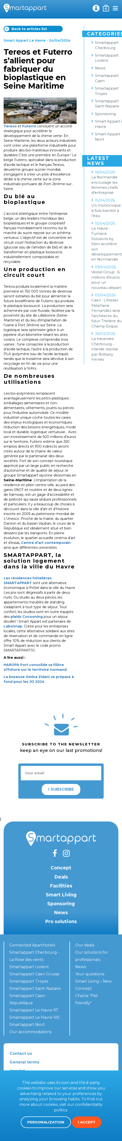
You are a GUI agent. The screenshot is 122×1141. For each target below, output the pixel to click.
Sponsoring (61, 903)
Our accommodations (30, 1032)
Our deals (84, 945)
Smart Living (61, 895)
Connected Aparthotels (32, 945)
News (61, 912)
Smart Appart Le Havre (25, 40)
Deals (61, 877)
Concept (61, 868)
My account (96, 8)
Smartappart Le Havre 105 (34, 1017)
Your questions (89, 974)
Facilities (61, 886)
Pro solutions (61, 921)
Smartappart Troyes (28, 981)
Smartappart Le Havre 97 (33, 1010)
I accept (86, 1122)
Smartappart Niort (27, 1024)
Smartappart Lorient (29, 967)
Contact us (21, 1053)
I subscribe (61, 789)
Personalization (45, 1122)
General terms (24, 1062)
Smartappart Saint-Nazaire (35, 988)
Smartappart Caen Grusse (34, 974)
